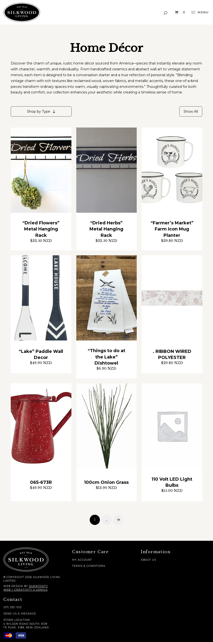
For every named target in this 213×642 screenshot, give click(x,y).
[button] (166, 12)
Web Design (13, 586)
